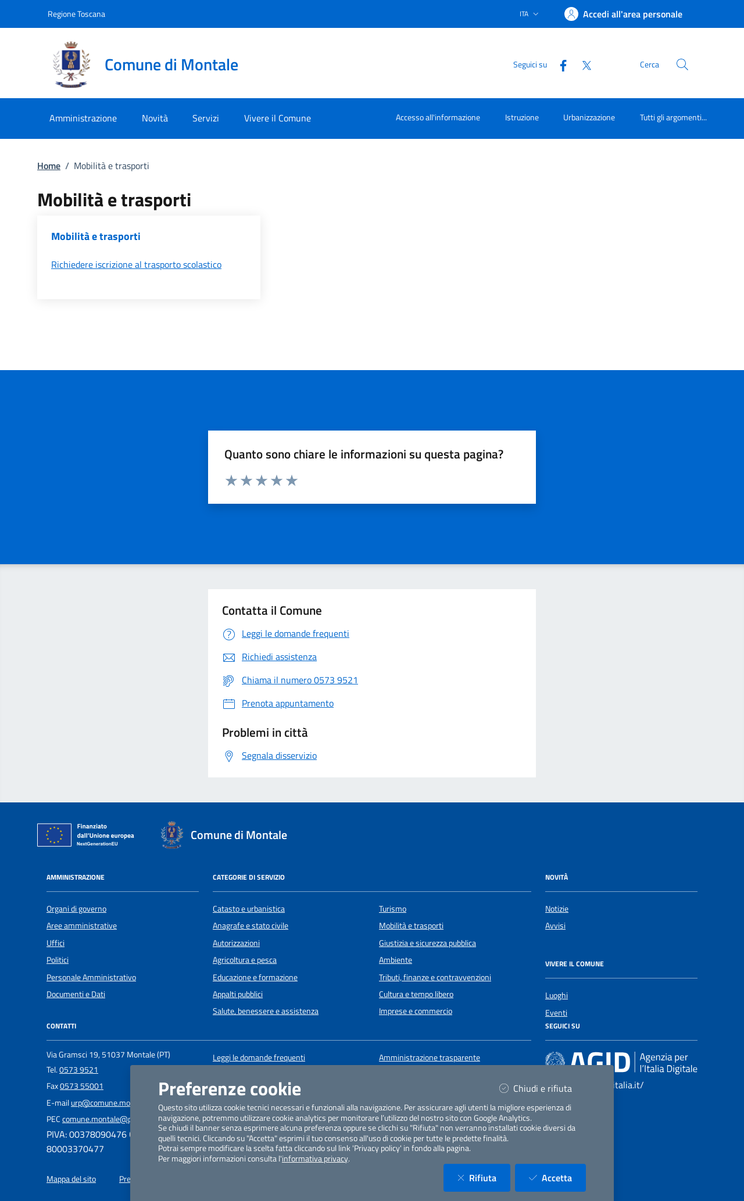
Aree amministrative (81, 925)
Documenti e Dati (75, 994)
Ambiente (395, 959)
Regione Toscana (76, 14)
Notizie (556, 908)
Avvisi (555, 925)
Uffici (55, 943)
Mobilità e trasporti (411, 925)
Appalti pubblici (238, 994)
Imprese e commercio (415, 1011)
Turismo (392, 908)
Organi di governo (76, 908)
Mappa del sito (71, 1179)
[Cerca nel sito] (682, 64)
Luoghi (556, 995)
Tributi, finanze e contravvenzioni (435, 977)
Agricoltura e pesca (245, 959)
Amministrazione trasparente (429, 1057)
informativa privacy (315, 1158)
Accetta (557, 1177)
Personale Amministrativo (91, 977)
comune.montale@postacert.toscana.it (129, 1119)
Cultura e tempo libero (416, 994)
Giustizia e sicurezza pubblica (427, 943)
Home (48, 166)
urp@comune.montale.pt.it (117, 1102)
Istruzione (522, 117)
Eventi (556, 1012)
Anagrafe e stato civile (250, 925)
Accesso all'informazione (438, 117)
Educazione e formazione (255, 977)
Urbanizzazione (589, 117)
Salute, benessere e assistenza (266, 1011)
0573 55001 (81, 1086)
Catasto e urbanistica (249, 908)
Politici (57, 959)
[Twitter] (581, 64)
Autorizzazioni (236, 943)
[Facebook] (558, 64)
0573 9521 (78, 1069)
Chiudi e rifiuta (542, 1088)
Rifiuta (483, 1177)
